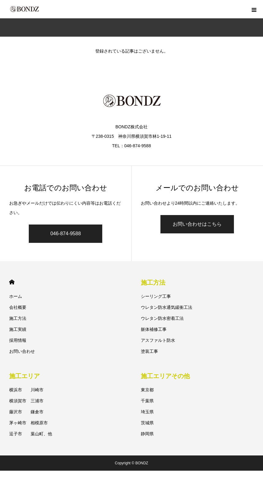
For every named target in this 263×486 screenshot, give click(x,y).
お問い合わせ (22, 351)
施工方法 (17, 318)
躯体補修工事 (154, 329)
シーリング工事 (156, 296)
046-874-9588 (65, 233)
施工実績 (17, 329)
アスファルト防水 (158, 340)
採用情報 (17, 340)
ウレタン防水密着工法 (162, 318)
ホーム (15, 296)
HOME (11, 282)
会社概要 (17, 307)
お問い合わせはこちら (197, 224)
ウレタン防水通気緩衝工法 (166, 307)
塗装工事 (149, 351)
